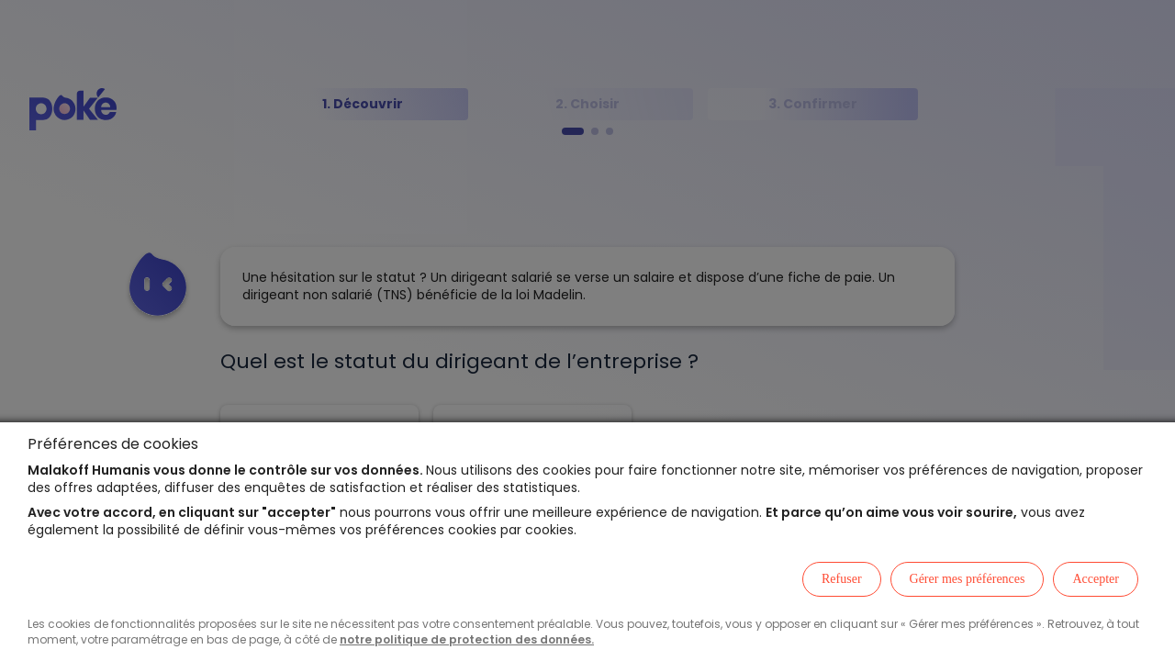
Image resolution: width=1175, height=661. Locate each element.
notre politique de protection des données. (467, 639)
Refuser (842, 579)
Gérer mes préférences (967, 579)
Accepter (1095, 579)
